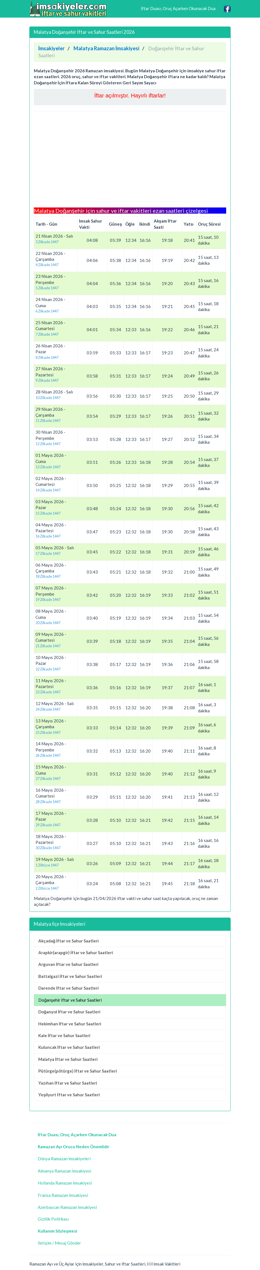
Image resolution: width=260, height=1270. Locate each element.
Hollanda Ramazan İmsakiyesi (65, 1182)
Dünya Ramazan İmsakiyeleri (64, 1158)
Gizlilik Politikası (53, 1218)
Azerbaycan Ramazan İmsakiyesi (67, 1207)
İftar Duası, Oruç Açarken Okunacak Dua (178, 8)
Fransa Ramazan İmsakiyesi (63, 1195)
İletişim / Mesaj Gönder (59, 1242)
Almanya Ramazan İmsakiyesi (64, 1170)
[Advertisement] (130, 156)
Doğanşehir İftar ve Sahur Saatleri (70, 999)
